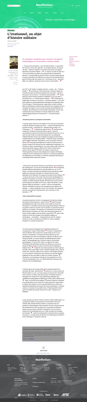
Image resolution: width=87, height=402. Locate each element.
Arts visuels (71, 370)
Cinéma (70, 367)
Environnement (23, 371)
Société (9, 368)
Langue (58, 368)
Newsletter (79, 6)
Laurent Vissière (13, 79)
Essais (35, 378)
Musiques (75, 367)
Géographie (22, 368)
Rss (77, 6)
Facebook (41, 400)
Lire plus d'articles (43, 353)
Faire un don (54, 382)
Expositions (17, 385)
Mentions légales (54, 400)
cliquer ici (32, 338)
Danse (70, 374)
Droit (9, 367)
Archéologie (35, 368)
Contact (59, 382)
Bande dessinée (72, 372)
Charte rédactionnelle (67, 380)
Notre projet (53, 380)
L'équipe (59, 380)
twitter (72, 6)
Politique (10, 370)
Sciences (13, 367)
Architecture (72, 371)
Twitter (43, 400)
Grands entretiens (39, 382)
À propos (54, 378)
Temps (39, 12)
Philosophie (47, 367)
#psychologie (72, 65)
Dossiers (35, 386)
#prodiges (71, 59)
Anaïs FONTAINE (13, 41)
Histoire (34, 367)
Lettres (55, 12)
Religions (46, 370)
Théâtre (70, 368)
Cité (25, 12)
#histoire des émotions (74, 61)
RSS (44, 400)
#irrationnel (71, 64)
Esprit (46, 12)
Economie (14, 368)
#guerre (71, 62)
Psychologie (47, 368)
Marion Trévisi (13, 77)
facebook (70, 6)
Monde (21, 367)
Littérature (59, 367)
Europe (21, 370)
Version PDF (10, 46)
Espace (32, 12)
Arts (62, 12)
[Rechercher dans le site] (14, 6)
